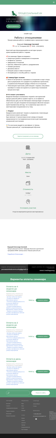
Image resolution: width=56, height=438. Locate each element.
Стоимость (8, 405)
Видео (22, 403)
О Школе (23, 420)
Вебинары (23, 410)
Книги (22, 405)
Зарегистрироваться (13, 26)
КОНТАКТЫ (36, 410)
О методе (35, 406)
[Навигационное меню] (54, 2)
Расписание (8, 403)
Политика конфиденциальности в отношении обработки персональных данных (15, 303)
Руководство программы (10, 415)
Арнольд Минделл (36, 403)
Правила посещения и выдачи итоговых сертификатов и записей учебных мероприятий (15, 312)
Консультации (8, 413)
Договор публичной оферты (14, 297)
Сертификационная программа (12, 408)
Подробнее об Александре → (16, 254)
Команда (23, 418)
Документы (23, 422)
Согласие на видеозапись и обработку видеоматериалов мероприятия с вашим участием (14, 308)
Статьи (22, 408)
